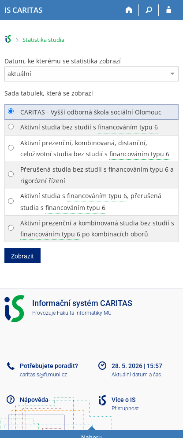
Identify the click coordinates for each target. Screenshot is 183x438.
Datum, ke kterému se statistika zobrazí (62, 61)
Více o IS (123, 399)
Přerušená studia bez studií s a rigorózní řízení (97, 174)
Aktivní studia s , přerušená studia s (90, 201)
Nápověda (34, 399)
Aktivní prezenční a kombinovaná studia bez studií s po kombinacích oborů (97, 229)
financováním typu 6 (128, 127)
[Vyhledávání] (149, 10)
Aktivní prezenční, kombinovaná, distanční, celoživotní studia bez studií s (94, 149)
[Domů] (129, 10)
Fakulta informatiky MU (84, 313)
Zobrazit (22, 256)
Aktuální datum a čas (136, 375)
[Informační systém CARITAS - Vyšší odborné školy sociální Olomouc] (23, 10)
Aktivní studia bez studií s (89, 127)
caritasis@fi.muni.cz (43, 375)
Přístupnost (125, 408)
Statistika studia (43, 40)
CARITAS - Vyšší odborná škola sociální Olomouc (90, 112)
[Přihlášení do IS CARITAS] (169, 10)
